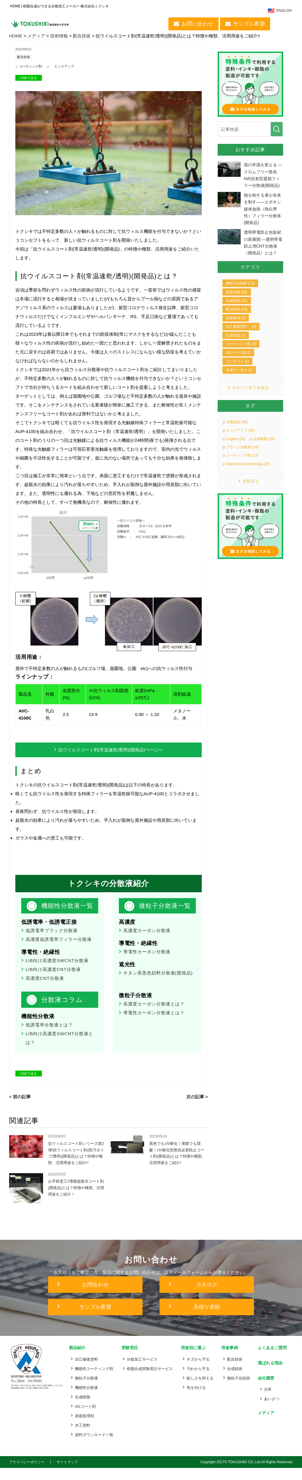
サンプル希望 (250, 24)
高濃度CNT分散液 (45, 989)
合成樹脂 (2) (235, 343)
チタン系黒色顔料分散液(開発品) (158, 983)
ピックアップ (67, 67)
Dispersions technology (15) (248, 472)
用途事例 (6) (235, 325)
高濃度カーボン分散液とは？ (154, 1014)
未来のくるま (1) (239, 378)
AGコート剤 (85, 1418)
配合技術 (82, 35)
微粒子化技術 (237, 1390)
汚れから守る (197, 1381)
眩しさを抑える (199, 1390)
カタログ (206, 1298)
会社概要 (264, 1388)
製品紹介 (77, 1360)
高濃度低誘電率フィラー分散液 (59, 950)
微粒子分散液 (86, 1390)
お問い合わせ (198, 24)
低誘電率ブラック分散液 (52, 941)
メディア (36, 35)
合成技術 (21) (236, 308)
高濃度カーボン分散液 (146, 941)
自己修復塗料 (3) (241, 334)
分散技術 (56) (237, 430)
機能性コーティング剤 (94, 1381)
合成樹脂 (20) (264, 447)
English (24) (235, 447)
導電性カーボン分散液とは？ (154, 1023)
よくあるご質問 (270, 1360)
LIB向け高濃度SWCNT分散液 (57, 971)
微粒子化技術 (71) (240, 291)
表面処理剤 (84, 1428)
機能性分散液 (86, 1399)
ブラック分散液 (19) (242, 455)
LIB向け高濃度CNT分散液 (53, 980)
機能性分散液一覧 (65, 911)
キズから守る (197, 1371)
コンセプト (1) (237, 369)
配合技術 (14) (236, 317)
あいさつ (270, 1408)
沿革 (266, 1399)
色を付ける (195, 1399)
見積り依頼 (206, 1320)
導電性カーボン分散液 (146, 962)
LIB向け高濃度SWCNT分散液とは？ (59, 1049)
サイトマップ (67, 1474)
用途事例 (228, 1360)
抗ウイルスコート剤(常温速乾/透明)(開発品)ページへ (110, 750)
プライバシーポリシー (27, 1474)
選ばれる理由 (268, 1374)
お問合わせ (95, 1298)
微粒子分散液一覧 (162, 911)
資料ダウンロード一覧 (94, 1447)
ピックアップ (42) (240, 439)
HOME (15, 35)
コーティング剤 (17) (242, 464)
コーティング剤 (31, 67)
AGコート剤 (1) (238, 360)
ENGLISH (285, 11)
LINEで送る (28, 78)
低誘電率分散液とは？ (49, 1035)
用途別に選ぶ (192, 1360)
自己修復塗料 (86, 1371)
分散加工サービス (142, 1371)
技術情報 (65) (236, 299)
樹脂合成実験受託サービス (150, 1381)
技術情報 (59, 35)
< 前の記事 (20, 1107)
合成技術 (233, 1381)
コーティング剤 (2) (241, 352)
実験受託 (128, 1360)
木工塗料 (82, 1437)
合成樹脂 (82, 1409)
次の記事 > (197, 1107)
